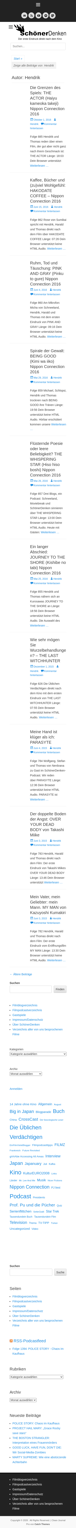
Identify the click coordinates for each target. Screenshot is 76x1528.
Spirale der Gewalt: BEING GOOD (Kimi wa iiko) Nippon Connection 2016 (47, 361)
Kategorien (17, 1049)
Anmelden (16, 1088)
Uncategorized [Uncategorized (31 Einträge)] (20, 1228)
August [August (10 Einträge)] (57, 1104)
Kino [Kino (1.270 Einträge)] (15, 1172)
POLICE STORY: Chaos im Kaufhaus (36, 1423)
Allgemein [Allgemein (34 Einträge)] (45, 1104)
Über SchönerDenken (26, 1024)
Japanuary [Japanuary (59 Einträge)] (33, 1164)
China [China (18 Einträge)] (13, 1119)
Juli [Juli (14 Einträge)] (45, 1164)
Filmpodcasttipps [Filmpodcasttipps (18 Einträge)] (42, 1145)
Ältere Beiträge (21, 974)
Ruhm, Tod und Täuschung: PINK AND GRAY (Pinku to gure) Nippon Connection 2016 (46, 273)
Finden (60, 989)
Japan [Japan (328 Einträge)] (16, 1163)
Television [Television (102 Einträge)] (18, 1222)
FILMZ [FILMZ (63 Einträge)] (60, 1145)
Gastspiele (19, 1015)
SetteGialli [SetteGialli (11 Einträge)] (38, 1211)
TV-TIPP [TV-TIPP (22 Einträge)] (43, 1222)
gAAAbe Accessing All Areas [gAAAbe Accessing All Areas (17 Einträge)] (27, 1156)
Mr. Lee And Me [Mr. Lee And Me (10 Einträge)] (27, 1180)
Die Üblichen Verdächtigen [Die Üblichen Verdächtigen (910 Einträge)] (26, 1132)
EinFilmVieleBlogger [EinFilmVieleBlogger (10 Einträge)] (20, 1145)
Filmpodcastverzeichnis (27, 1010)
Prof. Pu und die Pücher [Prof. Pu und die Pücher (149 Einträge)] (32, 1205)
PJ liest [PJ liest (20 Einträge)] (55, 1187)
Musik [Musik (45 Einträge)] (41, 1180)
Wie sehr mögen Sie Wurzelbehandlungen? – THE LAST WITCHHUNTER (48, 650)
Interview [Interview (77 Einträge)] (53, 1156)
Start (18, 58)
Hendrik (58, 207)
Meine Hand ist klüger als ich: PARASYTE (43, 737)
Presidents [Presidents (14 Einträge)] (39, 1197)
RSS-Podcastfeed (30, 1341)
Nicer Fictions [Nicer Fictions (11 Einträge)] (55, 1180)
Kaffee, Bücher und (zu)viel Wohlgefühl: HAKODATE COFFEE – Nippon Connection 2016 (47, 190)
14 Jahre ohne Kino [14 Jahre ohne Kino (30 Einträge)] (23, 1104)
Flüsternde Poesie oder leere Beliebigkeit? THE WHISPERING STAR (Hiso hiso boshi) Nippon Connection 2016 (46, 459)
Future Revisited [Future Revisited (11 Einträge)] (31, 1150)
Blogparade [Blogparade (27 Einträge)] (43, 1112)
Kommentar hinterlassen (47, 211)
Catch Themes (42, 1524)
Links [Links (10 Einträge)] (54, 1173)
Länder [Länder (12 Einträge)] (13, 1180)
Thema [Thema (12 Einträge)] (32, 1223)
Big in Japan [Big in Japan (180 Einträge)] (22, 1111)
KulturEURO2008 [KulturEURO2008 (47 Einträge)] (36, 1173)
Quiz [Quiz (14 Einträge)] (59, 1205)
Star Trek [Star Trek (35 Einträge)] (52, 1211)
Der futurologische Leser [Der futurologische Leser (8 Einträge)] (51, 1120)
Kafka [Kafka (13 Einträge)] (52, 1164)
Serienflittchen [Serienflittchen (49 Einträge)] (21, 1211)
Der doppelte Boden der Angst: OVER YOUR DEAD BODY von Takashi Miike (48, 824)
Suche (60, 1272)
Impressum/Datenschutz (28, 1019)
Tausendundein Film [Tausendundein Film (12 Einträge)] (45, 1216)
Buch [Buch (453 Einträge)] (58, 1111)
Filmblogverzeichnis (25, 1005)
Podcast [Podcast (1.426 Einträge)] (20, 1196)
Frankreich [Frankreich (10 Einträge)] (15, 1150)
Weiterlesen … (39, 165)
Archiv (14, 1069)
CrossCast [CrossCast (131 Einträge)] (28, 1119)
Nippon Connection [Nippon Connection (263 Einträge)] (30, 1187)
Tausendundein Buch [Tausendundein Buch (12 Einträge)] (21, 1216)
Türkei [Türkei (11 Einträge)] (54, 1223)
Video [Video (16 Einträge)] (35, 1228)
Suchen (15, 983)
